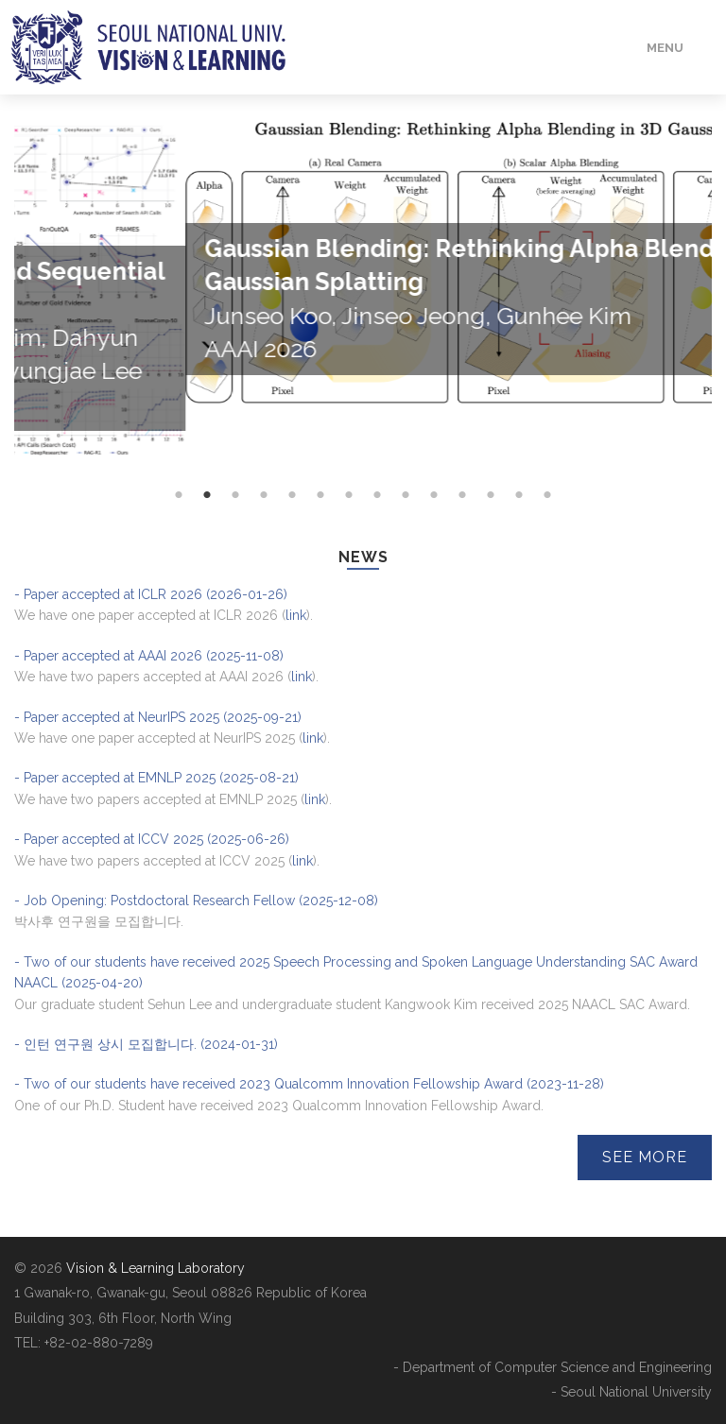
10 (433, 532)
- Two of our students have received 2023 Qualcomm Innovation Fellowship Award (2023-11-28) (309, 1083)
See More (644, 1157)
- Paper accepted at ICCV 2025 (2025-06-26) (151, 839)
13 (519, 532)
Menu (665, 48)
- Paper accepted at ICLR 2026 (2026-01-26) (150, 594)
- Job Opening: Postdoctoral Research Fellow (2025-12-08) (196, 900)
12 (490, 532)
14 (547, 532)
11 (462, 532)
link (295, 615)
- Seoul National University (631, 1391)
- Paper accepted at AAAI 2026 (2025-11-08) (149, 655)
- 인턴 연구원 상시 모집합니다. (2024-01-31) (146, 1044)
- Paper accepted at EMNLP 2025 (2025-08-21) (156, 777)
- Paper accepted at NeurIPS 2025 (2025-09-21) (158, 717)
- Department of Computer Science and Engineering (552, 1367)
